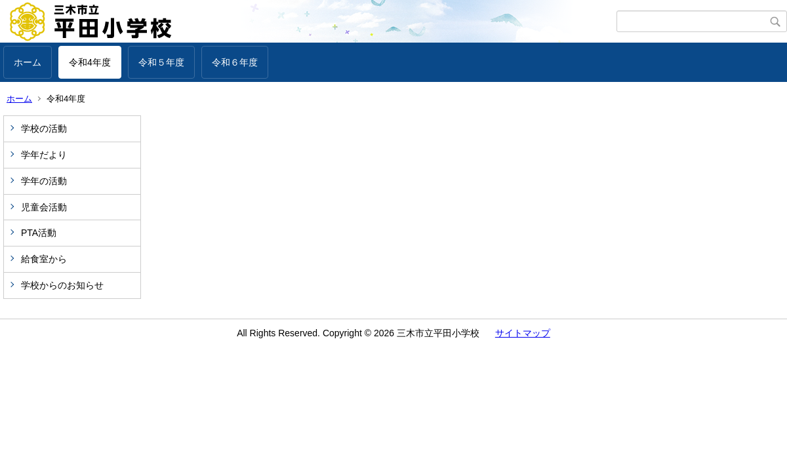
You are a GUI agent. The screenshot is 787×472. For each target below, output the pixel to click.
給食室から (44, 259)
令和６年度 (235, 62)
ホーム (27, 62)
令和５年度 (161, 62)
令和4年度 (90, 62)
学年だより (44, 154)
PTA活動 (38, 232)
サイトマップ (522, 333)
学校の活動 (44, 128)
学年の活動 (44, 181)
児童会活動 (44, 207)
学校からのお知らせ (62, 285)
